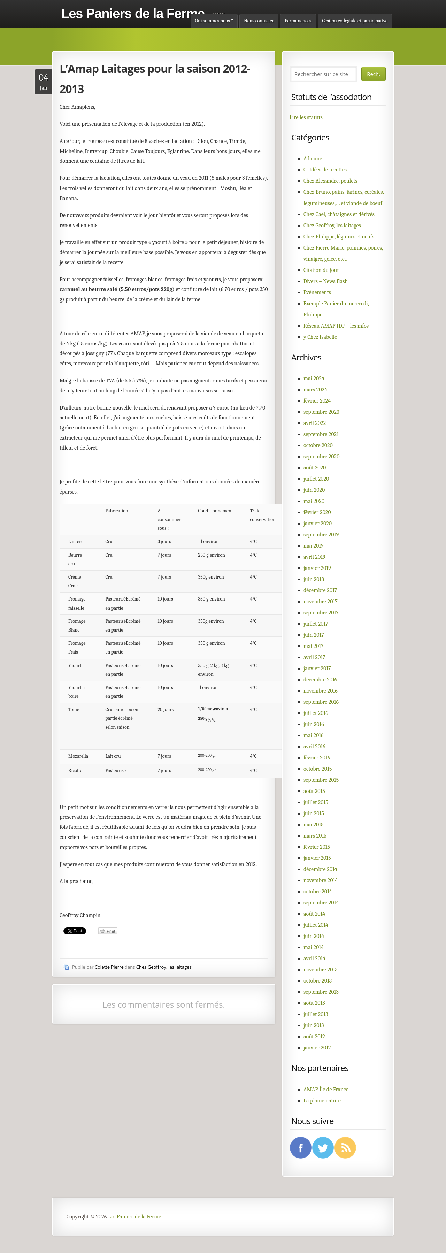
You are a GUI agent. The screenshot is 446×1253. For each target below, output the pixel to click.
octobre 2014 (317, 891)
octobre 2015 (317, 769)
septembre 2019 (321, 535)
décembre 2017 (320, 590)
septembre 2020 (321, 456)
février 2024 (317, 401)
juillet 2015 (315, 802)
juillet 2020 (316, 479)
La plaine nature (322, 1101)
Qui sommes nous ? (214, 21)
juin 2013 (313, 1025)
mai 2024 (313, 378)
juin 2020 (314, 490)
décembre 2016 (320, 680)
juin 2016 (313, 724)
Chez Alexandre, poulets (330, 181)
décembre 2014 (320, 869)
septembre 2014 (321, 903)
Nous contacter (259, 21)
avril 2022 (314, 423)
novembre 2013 (320, 970)
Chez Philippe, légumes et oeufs (338, 237)
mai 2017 (313, 646)
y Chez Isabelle (320, 337)
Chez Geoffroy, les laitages (164, 967)
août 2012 (314, 1036)
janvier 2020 (317, 523)
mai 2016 (313, 735)
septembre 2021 (321, 434)
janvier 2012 (317, 1048)
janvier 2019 (317, 568)
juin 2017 (313, 635)
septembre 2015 (321, 780)
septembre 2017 (321, 613)
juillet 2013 (315, 1014)
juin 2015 (313, 813)
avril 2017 (314, 657)
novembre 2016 (320, 691)
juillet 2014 (315, 925)
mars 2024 (315, 390)
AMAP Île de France (325, 1089)
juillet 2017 (315, 624)
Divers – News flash (325, 281)
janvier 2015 (317, 858)
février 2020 (317, 512)
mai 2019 (313, 546)
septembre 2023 (321, 412)
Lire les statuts (306, 117)
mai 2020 (313, 501)
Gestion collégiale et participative (354, 21)
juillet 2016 (315, 713)
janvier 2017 (317, 668)
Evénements (317, 292)
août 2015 (314, 791)
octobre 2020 (318, 445)
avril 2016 (314, 746)
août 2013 (314, 1003)
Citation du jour (321, 270)
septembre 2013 (321, 992)
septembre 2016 (321, 702)
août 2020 (314, 468)
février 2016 (316, 758)
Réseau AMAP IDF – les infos (336, 326)
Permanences (298, 21)
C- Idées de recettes (325, 170)
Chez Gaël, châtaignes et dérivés (339, 214)
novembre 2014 (320, 880)
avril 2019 (314, 557)
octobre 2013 (317, 981)
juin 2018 (313, 579)
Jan (43, 81)
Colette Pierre (109, 967)
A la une (312, 158)
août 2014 (314, 914)
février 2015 (316, 847)
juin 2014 (313, 936)
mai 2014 (313, 947)
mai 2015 (313, 825)
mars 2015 (314, 836)
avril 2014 (314, 958)
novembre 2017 (320, 601)
